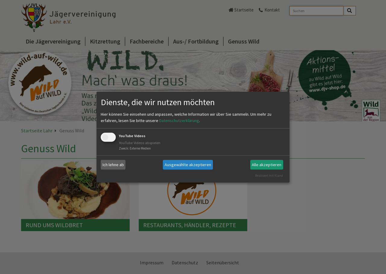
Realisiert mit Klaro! (269, 175)
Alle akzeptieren (266, 164)
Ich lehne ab (113, 164)
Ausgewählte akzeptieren (188, 164)
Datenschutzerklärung (179, 121)
